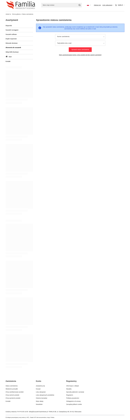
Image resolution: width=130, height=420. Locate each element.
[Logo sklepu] (21, 5)
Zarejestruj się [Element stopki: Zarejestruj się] (40, 386)
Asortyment (12, 20)
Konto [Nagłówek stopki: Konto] (38, 381)
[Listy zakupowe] (107, 5)
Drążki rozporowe (11, 39)
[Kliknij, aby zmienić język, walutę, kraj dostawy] (89, 5)
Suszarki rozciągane (12, 30)
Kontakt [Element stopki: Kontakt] (8, 401)
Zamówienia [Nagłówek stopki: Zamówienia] (11, 381)
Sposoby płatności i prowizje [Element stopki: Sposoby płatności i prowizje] (75, 392)
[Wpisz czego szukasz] (61, 5)
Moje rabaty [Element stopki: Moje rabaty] (39, 401)
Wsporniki (9, 25)
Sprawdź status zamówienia (80, 49)
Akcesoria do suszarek (13, 47)
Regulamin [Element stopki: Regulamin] (69, 395)
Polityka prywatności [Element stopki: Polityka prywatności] (72, 398)
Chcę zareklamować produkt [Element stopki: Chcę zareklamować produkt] (15, 392)
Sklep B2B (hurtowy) (12, 52)
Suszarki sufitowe (11, 34)
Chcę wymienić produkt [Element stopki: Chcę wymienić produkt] (13, 398)
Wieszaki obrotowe (12, 43)
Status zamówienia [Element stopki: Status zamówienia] (12, 386)
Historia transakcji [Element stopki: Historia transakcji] (41, 398)
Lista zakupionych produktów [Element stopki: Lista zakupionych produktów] (45, 395)
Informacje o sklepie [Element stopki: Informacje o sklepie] (72, 386)
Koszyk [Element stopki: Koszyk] (38, 389)
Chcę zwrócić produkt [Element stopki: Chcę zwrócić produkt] (12, 395)
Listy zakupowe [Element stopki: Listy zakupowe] (41, 392)
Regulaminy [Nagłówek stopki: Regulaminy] (71, 381)
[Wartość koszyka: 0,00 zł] (119, 5)
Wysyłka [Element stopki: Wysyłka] (69, 389)
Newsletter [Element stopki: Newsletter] (39, 404)
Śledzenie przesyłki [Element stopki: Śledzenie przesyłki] (12, 389)
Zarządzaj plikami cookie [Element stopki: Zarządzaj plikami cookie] (74, 404)
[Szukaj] (79, 5)
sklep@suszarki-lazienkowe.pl (38, 411)
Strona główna (16, 14)
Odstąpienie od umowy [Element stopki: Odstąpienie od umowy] (73, 401)
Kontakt (8, 61)
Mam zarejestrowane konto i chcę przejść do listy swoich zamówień (80, 55)
